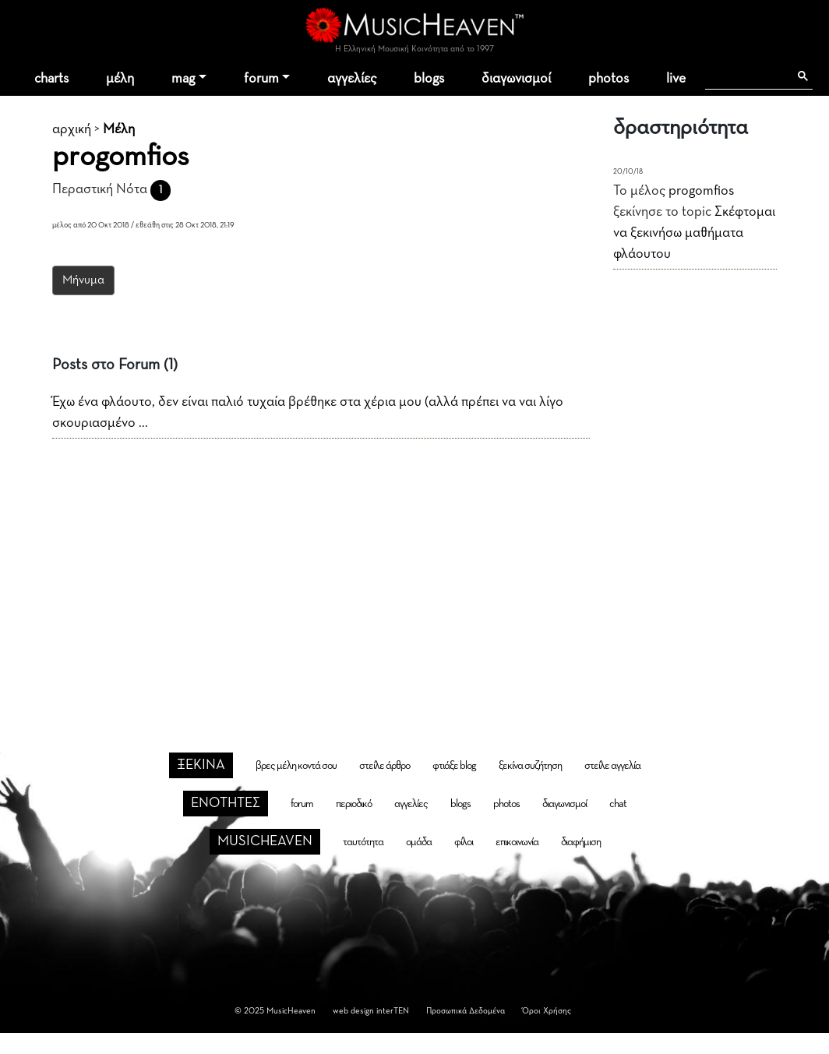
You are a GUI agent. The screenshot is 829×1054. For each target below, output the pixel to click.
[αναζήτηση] (746, 76)
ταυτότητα (363, 842)
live (676, 79)
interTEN (392, 1010)
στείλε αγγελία (612, 765)
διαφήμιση (581, 842)
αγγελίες (351, 79)
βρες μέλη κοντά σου (296, 765)
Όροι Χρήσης (546, 1010)
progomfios (701, 191)
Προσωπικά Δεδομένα (465, 1010)
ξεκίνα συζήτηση (530, 765)
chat (617, 803)
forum (261, 79)
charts (51, 79)
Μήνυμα (83, 280)
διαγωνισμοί (516, 79)
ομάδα (419, 842)
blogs (429, 79)
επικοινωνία (517, 842)
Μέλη (119, 129)
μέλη (120, 79)
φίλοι (463, 842)
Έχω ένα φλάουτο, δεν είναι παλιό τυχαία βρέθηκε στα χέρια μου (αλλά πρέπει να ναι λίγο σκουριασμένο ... (307, 412)
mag (183, 79)
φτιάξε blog (454, 765)
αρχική (71, 129)
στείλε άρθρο (384, 765)
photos (608, 79)
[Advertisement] (415, 570)
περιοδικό (354, 803)
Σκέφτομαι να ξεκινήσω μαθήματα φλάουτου (694, 233)
